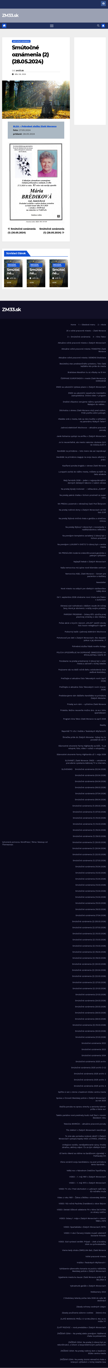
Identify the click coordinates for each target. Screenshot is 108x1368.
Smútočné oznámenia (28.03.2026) (90, 1019)
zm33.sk (20, 70)
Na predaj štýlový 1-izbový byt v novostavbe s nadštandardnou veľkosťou (86, 528)
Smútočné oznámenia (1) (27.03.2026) (89, 861)
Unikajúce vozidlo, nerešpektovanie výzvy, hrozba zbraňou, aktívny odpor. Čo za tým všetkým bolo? (84, 1146)
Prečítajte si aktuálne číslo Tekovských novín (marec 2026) (82, 688)
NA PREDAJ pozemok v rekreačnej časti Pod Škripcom (82, 504)
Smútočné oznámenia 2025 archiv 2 (90, 1074)
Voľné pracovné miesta (96, 1256)
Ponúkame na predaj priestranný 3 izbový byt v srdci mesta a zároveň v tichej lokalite (82, 662)
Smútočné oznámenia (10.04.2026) (90, 867)
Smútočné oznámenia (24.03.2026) (90, 1001)
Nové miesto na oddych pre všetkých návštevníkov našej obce (83, 590)
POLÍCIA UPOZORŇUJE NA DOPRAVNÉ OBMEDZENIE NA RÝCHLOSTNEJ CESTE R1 (81, 654)
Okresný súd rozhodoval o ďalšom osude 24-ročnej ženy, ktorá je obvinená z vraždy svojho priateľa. (83, 607)
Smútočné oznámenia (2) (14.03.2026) (89, 946)
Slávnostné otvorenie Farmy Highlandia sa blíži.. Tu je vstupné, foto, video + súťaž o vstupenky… (82, 747)
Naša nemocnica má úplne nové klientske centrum (83, 568)
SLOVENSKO (66, 769)
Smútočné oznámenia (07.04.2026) (90, 794)
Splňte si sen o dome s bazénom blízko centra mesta (82, 1092)
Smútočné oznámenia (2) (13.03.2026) (89, 940)
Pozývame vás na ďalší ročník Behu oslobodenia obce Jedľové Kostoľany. (82, 671)
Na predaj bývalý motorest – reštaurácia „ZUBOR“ (83, 489)
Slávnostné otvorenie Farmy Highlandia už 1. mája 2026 (81, 755)
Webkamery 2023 (98, 1292)
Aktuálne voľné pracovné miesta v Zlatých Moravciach (82, 343)
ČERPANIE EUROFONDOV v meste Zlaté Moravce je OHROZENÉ (83, 379)
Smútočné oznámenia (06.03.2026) (90, 788)
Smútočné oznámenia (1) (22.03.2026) (89, 855)
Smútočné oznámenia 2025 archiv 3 (90, 1080)
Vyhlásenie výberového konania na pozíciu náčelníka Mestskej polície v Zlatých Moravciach (82, 1270)
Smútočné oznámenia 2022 (94, 1043)
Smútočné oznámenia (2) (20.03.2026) (89, 964)
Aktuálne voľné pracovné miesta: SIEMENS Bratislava (82, 358)
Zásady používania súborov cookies (77, 1313)
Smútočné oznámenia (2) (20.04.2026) (89, 970)
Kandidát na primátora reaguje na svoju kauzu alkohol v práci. (81, 458)
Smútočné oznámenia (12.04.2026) (90, 879)
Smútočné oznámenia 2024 (94, 1056)
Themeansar (7, 845)
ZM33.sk (10, 15)
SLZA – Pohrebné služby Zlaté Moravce (35, 126)
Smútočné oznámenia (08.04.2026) (90, 800)
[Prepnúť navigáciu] (51, 26)
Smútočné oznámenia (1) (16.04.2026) (89, 830)
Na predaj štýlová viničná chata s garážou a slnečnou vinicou (82, 520)
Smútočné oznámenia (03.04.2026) (90, 775)
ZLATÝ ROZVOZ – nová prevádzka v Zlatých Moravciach (81, 1328)
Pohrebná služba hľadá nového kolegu (89, 646)
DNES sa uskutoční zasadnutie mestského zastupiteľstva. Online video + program (87, 394)
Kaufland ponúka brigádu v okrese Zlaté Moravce (84, 466)
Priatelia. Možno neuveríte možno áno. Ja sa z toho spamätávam (83, 711)
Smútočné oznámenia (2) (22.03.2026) (89, 976)
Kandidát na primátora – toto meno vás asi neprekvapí (81, 451)
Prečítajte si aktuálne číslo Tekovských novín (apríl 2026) (83, 679)
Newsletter (101, 582)
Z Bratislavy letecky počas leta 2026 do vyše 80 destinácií (85, 1299)
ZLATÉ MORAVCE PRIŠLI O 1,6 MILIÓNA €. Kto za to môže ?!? (83, 1320)
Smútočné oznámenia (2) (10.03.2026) (89, 934)
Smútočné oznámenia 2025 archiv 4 (90, 1086)
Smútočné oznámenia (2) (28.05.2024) (30, 54)
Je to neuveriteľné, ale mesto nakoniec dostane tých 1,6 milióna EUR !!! (82, 443)
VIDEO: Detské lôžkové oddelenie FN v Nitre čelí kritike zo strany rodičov (81, 1211)
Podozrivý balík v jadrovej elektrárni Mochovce (85, 632)
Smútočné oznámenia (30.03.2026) (90, 1031)
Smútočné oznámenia (21, 41)
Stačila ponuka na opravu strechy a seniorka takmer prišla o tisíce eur (82, 1108)
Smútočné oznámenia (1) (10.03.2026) (89, 818)
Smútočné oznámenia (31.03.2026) (91, 1037)
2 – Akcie (102, 325)
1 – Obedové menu (86, 325)
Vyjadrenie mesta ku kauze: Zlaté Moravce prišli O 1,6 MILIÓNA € (82, 1278)
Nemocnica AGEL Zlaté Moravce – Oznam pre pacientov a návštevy (85, 575)
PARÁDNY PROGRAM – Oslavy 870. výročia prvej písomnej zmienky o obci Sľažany (85, 615)
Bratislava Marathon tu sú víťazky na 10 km (87, 372)
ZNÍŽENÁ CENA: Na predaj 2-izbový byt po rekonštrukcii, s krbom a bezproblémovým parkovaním (81, 1343)
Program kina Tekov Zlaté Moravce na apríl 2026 (84, 719)
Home (73, 325)
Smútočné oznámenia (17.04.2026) (91, 915)
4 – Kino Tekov (99, 337)
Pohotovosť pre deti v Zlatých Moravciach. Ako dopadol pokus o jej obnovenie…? (81, 639)
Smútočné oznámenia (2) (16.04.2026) (89, 952)
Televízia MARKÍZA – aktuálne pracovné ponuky (85, 1124)
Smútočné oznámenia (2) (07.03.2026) (89, 928)
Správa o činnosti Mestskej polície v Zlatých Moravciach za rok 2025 (81, 1099)
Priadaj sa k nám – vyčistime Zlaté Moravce (86, 704)
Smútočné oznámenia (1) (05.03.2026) (89, 806)
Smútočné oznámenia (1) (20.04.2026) (89, 848)
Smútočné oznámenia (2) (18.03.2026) (89, 958)
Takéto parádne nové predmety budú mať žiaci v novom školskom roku (81, 1116)
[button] (98, 25)
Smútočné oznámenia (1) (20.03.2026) (89, 842)
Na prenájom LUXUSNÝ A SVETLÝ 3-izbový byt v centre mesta (81, 545)
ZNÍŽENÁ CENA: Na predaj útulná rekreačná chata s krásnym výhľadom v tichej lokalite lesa (83, 1361)
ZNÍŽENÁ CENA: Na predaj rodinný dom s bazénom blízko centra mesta (83, 1352)
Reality (103, 725)
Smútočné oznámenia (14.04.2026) (90, 897)
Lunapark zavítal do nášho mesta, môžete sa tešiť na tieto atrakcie (82, 473)
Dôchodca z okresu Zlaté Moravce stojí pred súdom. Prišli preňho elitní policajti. (82, 411)
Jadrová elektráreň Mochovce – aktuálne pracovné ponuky (83, 429)
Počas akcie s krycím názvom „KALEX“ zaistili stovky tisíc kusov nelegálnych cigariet (82, 624)
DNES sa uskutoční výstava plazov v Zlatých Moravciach (81, 387)
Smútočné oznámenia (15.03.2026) (91, 903)
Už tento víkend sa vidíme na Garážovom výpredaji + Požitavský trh (82, 1154)
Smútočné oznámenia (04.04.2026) (90, 781)
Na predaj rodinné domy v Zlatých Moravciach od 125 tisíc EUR (82, 511)
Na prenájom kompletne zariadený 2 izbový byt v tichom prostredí (84, 537)
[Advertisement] (90, 81)
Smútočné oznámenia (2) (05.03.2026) (89, 922)
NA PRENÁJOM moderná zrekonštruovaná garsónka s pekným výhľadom (82, 554)
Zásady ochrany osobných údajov (91, 1307)
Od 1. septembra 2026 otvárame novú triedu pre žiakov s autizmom (81, 598)
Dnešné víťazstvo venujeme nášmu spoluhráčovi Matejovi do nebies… (84, 403)
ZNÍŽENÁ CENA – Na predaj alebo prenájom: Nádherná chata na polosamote (81, 1335)
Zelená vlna (101, 1313)
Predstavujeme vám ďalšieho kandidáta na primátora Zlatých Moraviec (82, 697)
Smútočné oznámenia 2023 (94, 1049)
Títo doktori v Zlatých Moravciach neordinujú (86, 1130)
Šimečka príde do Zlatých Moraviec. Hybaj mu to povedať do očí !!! (84, 738)
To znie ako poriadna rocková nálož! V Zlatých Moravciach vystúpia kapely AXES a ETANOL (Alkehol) (82, 1137)
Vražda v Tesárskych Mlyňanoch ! (91, 1263)
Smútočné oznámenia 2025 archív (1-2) (88, 1068)
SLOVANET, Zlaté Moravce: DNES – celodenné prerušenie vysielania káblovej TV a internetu (85, 762)
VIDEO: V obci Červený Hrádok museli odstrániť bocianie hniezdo (85, 1234)
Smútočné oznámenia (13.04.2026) (90, 891)
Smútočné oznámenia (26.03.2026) (90, 1013)
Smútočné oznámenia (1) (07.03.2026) (89, 812)
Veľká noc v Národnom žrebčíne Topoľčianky (86, 1171)
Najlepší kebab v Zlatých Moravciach (90, 562)
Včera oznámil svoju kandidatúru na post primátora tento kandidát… (83, 1163)
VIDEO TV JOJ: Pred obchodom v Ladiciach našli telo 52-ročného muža (82, 1190)
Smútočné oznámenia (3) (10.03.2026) (89, 1025)
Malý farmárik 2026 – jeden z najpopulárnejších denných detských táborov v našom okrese (85, 481)
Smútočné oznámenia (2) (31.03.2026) (89, 989)
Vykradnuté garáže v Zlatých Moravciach (88, 1286)
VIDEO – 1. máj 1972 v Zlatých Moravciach (87, 1183)
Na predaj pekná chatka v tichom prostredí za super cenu (82, 496)
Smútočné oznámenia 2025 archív (91, 1062)
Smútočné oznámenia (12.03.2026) (91, 873)
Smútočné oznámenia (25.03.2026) (90, 1007)
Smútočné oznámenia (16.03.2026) (90, 909)
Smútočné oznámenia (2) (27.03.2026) (89, 982)
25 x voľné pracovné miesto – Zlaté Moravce (86, 331)
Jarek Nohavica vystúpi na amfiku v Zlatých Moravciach (81, 436)
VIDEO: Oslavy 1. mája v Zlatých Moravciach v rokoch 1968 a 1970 (82, 1219)
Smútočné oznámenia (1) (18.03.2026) (89, 836)
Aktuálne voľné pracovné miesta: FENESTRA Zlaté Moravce (83, 350)
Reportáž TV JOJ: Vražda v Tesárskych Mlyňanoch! (84, 731)
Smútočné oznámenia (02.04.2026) (90, 769)
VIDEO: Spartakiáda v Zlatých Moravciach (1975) (85, 1227)
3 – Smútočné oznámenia (78, 337)
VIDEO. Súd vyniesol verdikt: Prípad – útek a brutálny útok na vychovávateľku (82, 1243)
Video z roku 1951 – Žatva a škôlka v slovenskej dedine (81, 1198)
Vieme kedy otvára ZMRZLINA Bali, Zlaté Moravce (84, 1250)
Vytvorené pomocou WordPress (16, 842)
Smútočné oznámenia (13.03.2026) (91, 885)
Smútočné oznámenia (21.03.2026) (90, 995)
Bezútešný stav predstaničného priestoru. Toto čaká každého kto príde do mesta (83, 365)
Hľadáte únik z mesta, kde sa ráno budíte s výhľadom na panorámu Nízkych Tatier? (82, 420)
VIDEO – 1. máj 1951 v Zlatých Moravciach (87, 1177)
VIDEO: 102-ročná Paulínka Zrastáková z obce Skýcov (82, 1204)
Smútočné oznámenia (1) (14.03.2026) (89, 824)
